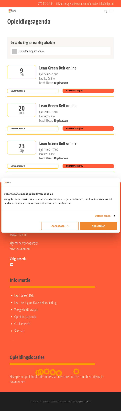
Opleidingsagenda (25, 316)
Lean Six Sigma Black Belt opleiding (35, 302)
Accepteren (98, 225)
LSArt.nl (88, 401)
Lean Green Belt (24, 295)
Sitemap (19, 330)
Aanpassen (59, 225)
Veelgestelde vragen (26, 309)
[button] (112, 11)
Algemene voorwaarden (24, 243)
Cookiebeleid (22, 323)
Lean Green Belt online (58, 68)
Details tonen (102, 215)
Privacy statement (20, 248)
